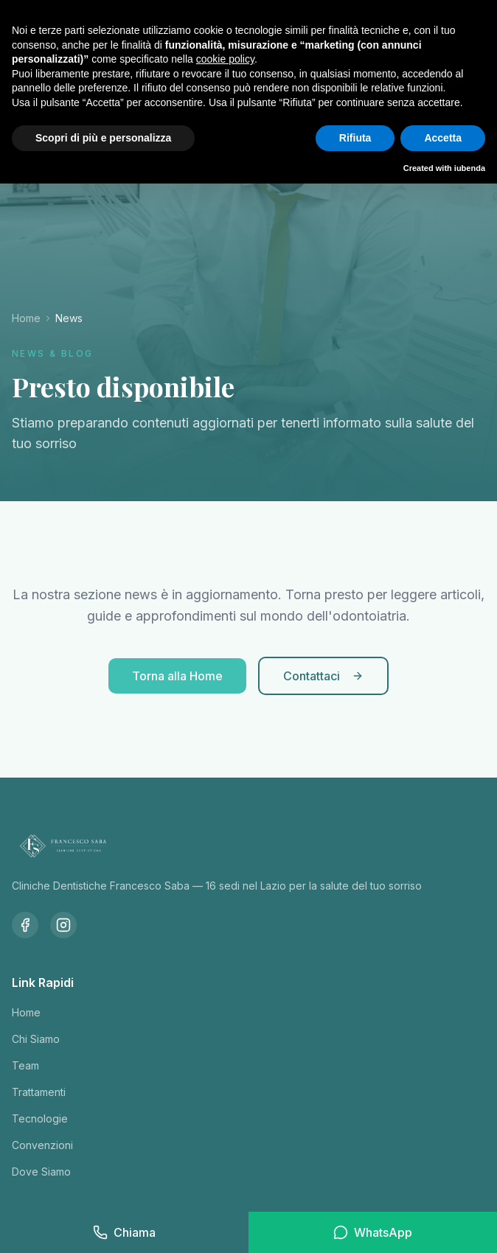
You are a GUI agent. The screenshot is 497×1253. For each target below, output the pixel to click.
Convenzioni (42, 1145)
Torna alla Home (177, 676)
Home (26, 318)
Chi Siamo (36, 1039)
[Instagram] (63, 925)
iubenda (469, 168)
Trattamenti (39, 1092)
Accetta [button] (443, 138)
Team (25, 1065)
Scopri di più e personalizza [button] (103, 138)
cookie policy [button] (225, 59)
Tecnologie (40, 1118)
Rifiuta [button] (355, 138)
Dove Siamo (41, 1171)
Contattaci (323, 676)
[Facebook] (25, 925)
